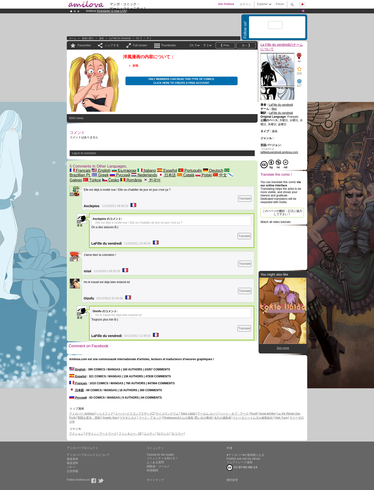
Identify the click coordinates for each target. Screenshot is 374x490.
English (101, 171)
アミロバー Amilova (81, 413)
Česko (110, 180)
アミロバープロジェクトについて (88, 455)
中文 (220, 175)
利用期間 (152, 470)
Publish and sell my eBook (243, 458)
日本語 (167, 175)
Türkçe (92, 180)
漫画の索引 (88, 38)
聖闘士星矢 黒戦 (89, 417)
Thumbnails (168, 45)
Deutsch (213, 171)
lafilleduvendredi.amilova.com (279, 152)
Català (185, 175)
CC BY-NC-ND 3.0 (242, 467)
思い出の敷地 (203, 417)
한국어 (152, 180)
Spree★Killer (267, 413)
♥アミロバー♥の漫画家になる (245, 455)
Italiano (146, 171)
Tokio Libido (188, 413)
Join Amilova (226, 4)
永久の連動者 (222, 417)
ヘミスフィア (104, 413)
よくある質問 (155, 462)
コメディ (149, 433)
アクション (76, 433)
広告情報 (72, 471)
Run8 (253, 413)
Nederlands (144, 175)
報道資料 (72, 463)
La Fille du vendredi (120, 38)
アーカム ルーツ (207, 413)
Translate (245, 198)
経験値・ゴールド (158, 466)
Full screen (140, 45)
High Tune (281, 417)
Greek (100, 175)
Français (80, 171)
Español (167, 171)
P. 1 (149, 38)
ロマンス (163, 433)
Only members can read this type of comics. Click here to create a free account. (181, 81)
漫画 (101, 38)
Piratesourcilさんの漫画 (178, 417)
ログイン (245, 4)
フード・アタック (150, 417)
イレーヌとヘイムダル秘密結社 (253, 417)
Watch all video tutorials (275, 222)
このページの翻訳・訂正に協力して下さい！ (282, 212)
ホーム (72, 38)
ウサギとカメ (128, 417)
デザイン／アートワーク (101, 433)
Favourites (84, 45)
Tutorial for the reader (160, 454)
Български (124, 171)
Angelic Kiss (110, 417)
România (131, 180)
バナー (71, 467)
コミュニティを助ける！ (162, 458)
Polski (203, 175)
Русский (120, 175)
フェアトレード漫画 (239, 462)
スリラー (177, 433)
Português (190, 171)
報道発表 (72, 459)
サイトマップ (155, 480)
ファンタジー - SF (130, 433)
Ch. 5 (139, 38)
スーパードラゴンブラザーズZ (134, 413)
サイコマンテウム (167, 413)
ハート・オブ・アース (234, 413)
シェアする (112, 45)
